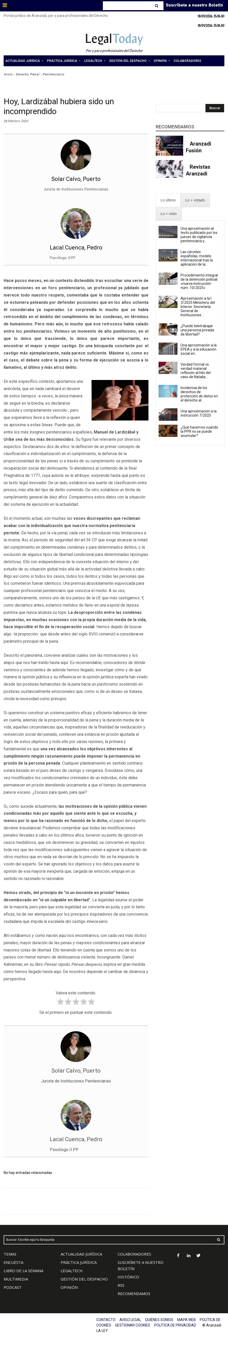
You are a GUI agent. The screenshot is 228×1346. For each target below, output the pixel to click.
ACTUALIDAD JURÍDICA (81, 1254)
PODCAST (13, 1287)
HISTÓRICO (128, 1276)
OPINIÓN (69, 1287)
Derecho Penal (27, 74)
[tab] (168, 200)
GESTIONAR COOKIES (132, 1325)
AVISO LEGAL (130, 1320)
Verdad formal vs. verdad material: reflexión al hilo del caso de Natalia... (196, 370)
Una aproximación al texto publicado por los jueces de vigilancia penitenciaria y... (199, 234)
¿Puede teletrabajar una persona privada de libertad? (197, 330)
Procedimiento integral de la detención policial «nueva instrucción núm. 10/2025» (199, 281)
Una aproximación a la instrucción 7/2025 (199, 413)
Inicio (8, 74)
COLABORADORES (134, 1254)
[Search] (157, 6)
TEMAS (10, 1254)
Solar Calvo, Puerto (76, 179)
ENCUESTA (13, 1262)
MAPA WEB (186, 1320)
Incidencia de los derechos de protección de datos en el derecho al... (199, 394)
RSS (121, 1285)
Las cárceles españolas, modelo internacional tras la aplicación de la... (197, 258)
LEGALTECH (72, 1270)
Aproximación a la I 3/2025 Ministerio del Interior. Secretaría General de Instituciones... (198, 306)
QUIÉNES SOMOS (159, 1320)
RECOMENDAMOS (134, 1293)
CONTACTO (106, 1320)
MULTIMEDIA (16, 1279)
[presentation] (168, 200)
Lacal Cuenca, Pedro (76, 247)
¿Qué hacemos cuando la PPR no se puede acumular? (199, 431)
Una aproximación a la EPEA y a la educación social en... (199, 349)
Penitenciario (53, 74)
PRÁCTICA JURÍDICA (79, 1262)
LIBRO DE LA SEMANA (23, 1270)
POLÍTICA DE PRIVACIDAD (175, 1325)
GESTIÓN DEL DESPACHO (84, 1279)
